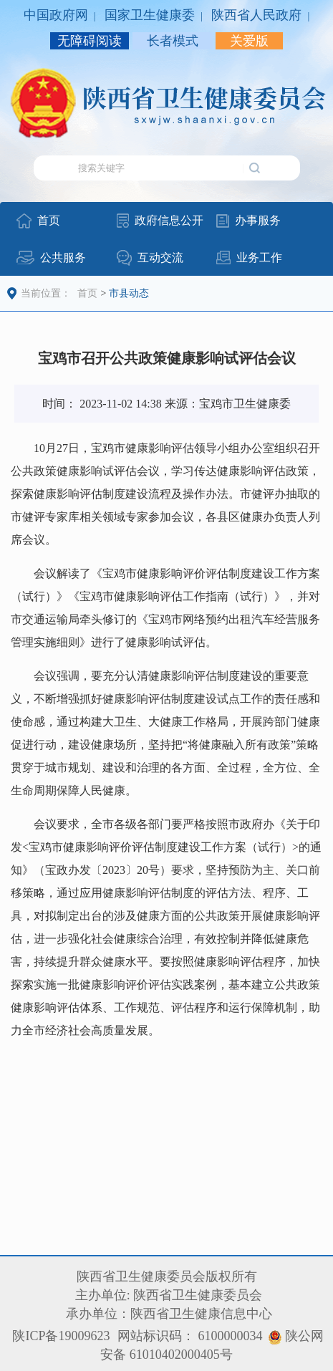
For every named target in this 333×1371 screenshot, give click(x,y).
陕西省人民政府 (256, 15)
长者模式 (172, 41)
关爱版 (249, 41)
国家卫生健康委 (150, 15)
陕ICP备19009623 (61, 1336)
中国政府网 (56, 15)
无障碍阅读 (89, 41)
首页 (87, 293)
